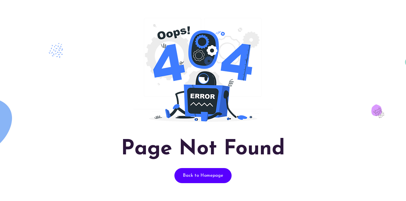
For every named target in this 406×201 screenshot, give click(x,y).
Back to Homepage (203, 175)
